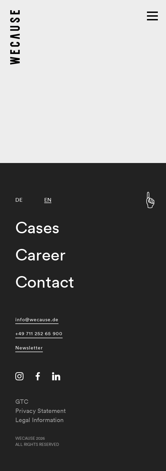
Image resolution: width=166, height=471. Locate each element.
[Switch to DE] (18, 200)
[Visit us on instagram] (19, 376)
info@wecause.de (37, 318)
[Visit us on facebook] (38, 376)
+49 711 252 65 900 (39, 332)
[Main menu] (153, 15)
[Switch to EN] (47, 200)
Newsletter (29, 347)
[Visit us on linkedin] (56, 376)
